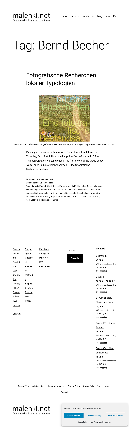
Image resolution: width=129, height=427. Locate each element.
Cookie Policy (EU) (16, 296)
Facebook (44, 249)
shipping (103, 271)
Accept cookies (73, 415)
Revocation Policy (29, 296)
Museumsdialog (43, 196)
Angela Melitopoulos (77, 186)
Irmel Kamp (94, 189)
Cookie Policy (82, 422)
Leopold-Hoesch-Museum (80, 193)
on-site (85, 16)
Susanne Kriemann (79, 196)
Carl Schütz (66, 189)
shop (65, 16)
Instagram (44, 253)
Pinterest (43, 257)
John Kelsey (46, 193)
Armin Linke (92, 186)
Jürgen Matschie (60, 193)
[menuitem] (114, 16)
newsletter (44, 266)
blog (99, 16)
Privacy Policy (93, 422)
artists (75, 16)
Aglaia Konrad (39, 186)
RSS (41, 262)
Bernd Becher (54, 189)
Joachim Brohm (33, 193)
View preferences (115, 415)
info (108, 16)
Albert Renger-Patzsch (57, 186)
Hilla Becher (83, 189)
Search (75, 258)
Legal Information (105, 422)
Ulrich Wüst (94, 196)
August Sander (40, 189)
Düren (74, 189)
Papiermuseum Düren (60, 196)
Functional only (94, 415)
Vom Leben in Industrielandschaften (42, 200)
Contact (17, 313)
